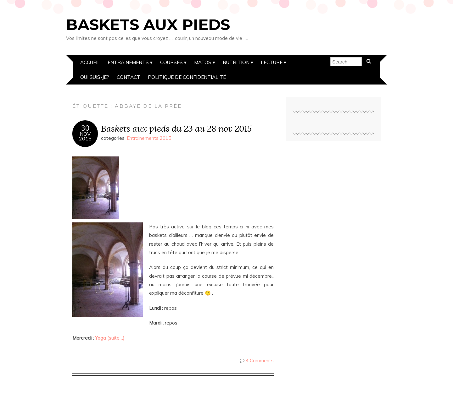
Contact (128, 77)
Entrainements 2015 (149, 138)
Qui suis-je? (94, 77)
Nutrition (236, 62)
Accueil (90, 62)
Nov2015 (85, 136)
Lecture (271, 62)
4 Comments (260, 360)
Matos (202, 62)
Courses (171, 62)
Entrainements (128, 62)
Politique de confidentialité (187, 77)
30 (85, 128)
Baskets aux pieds (148, 24)
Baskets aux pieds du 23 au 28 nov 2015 (176, 128)
